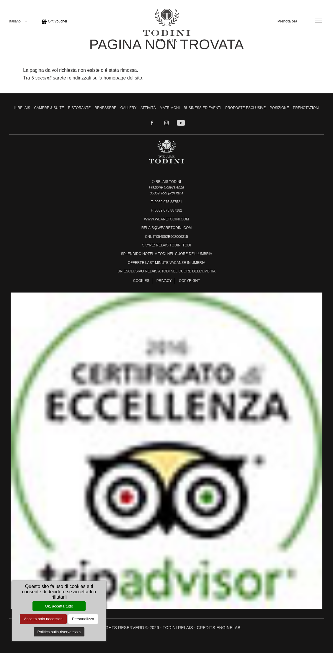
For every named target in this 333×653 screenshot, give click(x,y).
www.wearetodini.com (166, 219)
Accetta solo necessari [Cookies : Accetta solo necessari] (43, 619)
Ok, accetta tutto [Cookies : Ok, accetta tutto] (59, 606)
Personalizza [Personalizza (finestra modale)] (83, 619)
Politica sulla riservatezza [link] (59, 632)
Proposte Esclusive (245, 108)
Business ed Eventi (202, 108)
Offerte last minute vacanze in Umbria (166, 263)
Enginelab (228, 627)
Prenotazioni (306, 108)
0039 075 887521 (168, 202)
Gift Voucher (54, 21)
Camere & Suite (49, 108)
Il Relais (22, 108)
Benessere (105, 108)
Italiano (18, 21)
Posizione (279, 108)
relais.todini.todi (173, 245)
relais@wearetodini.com (166, 228)
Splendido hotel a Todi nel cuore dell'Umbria (166, 254)
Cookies (141, 281)
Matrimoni (170, 108)
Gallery (128, 108)
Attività (148, 108)
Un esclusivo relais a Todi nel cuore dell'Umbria (166, 271)
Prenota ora (287, 21)
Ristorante (79, 108)
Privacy (164, 281)
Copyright (189, 281)
